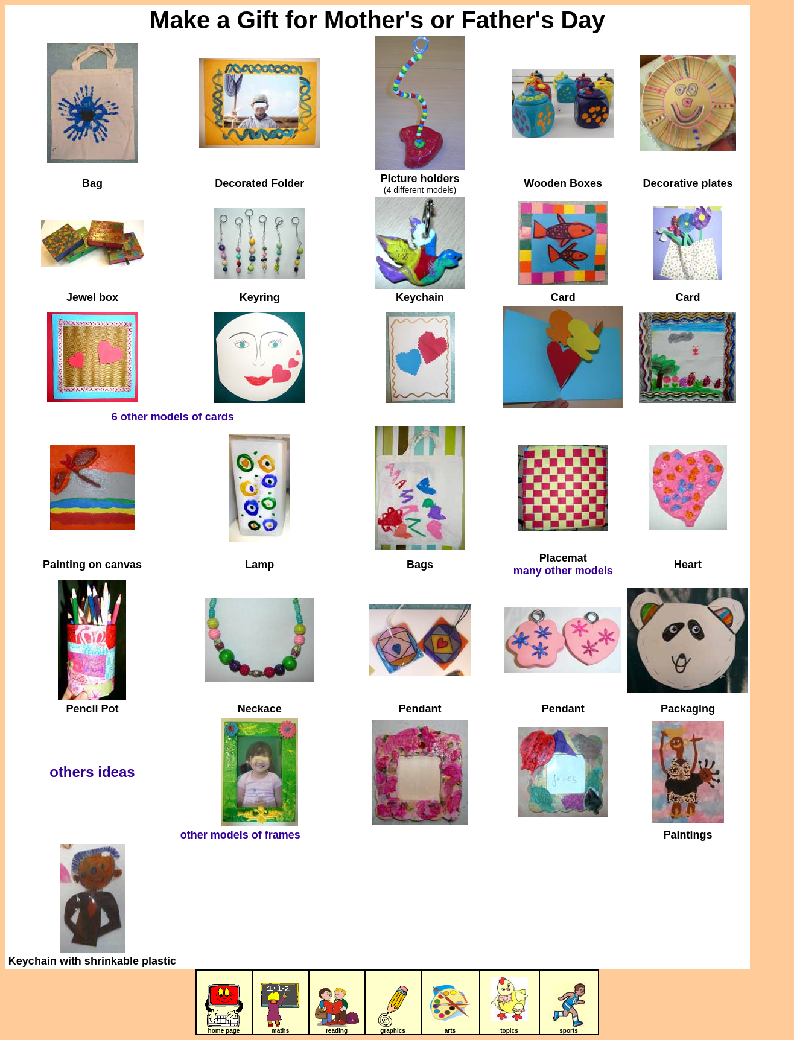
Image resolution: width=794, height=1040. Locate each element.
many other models (563, 571)
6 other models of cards (173, 417)
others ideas (92, 772)
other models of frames (240, 835)
